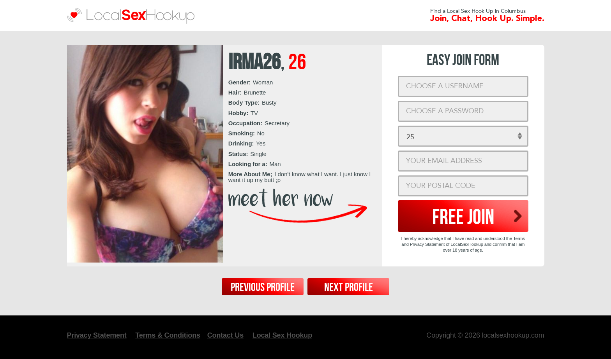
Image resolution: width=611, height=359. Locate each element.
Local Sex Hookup (282, 335)
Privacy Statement (97, 335)
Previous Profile (263, 287)
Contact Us (225, 335)
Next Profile (348, 287)
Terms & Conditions (167, 335)
